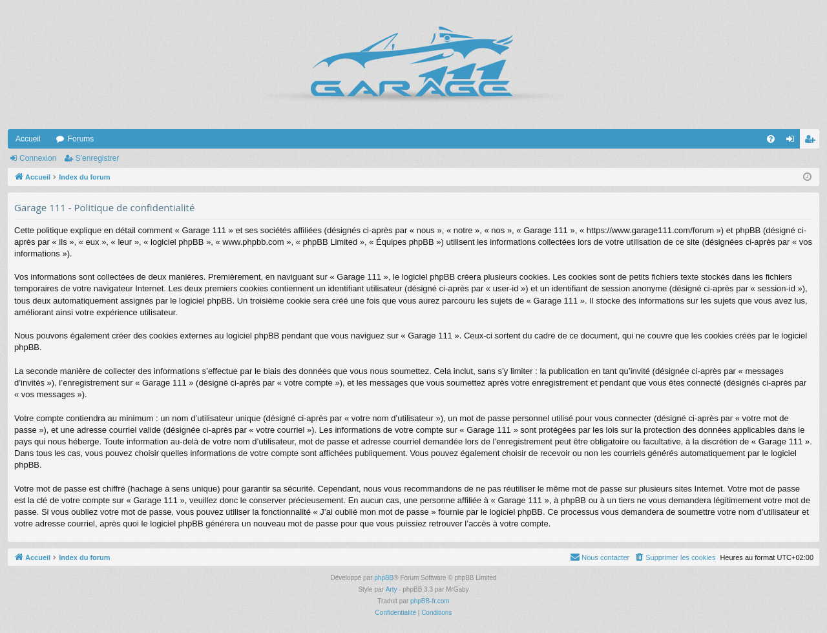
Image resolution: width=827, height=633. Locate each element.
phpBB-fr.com (430, 601)
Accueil (28, 138)
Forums (81, 138)
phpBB (383, 577)
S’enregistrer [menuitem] (812, 141)
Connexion (37, 158)
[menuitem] (770, 139)
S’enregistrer (97, 158)
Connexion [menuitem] (793, 141)
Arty (391, 589)
